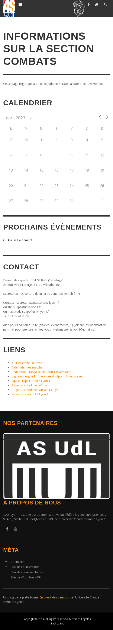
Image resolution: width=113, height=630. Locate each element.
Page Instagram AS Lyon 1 (30, 394)
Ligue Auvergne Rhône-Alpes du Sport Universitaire (47, 376)
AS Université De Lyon (27, 363)
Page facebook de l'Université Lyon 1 (37, 390)
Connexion (18, 562)
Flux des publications (25, 567)
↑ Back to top (56, 623)
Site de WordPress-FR (26, 577)
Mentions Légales (80, 619)
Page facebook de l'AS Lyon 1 (32, 385)
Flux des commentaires (27, 572)
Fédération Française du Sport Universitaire (41, 372)
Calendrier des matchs (27, 367)
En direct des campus (54, 597)
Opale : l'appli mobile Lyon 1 (31, 381)
